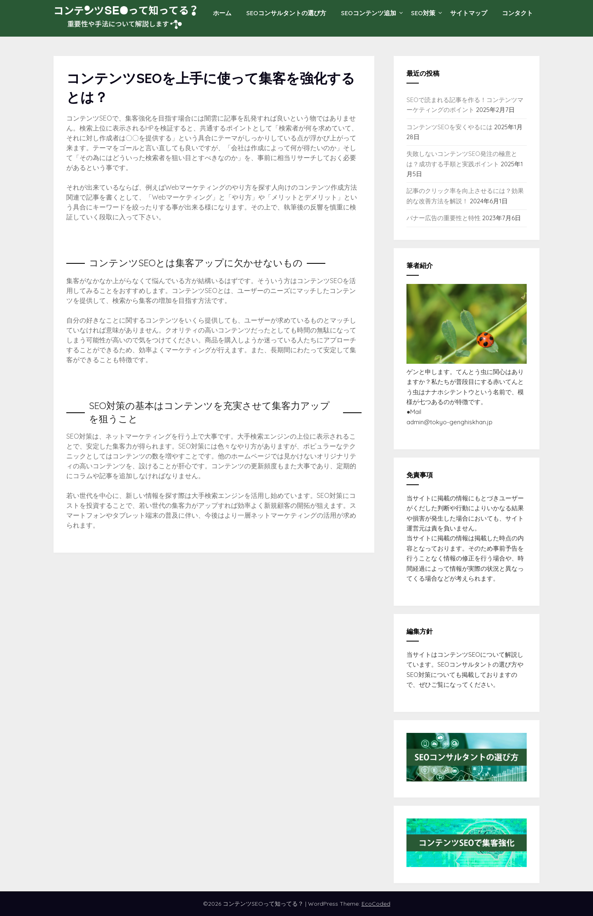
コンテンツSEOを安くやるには (449, 127)
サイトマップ (468, 13)
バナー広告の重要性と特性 (443, 218)
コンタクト (517, 13)
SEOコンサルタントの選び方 (286, 13)
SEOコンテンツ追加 (368, 13)
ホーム (222, 13)
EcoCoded (376, 903)
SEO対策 (423, 13)
